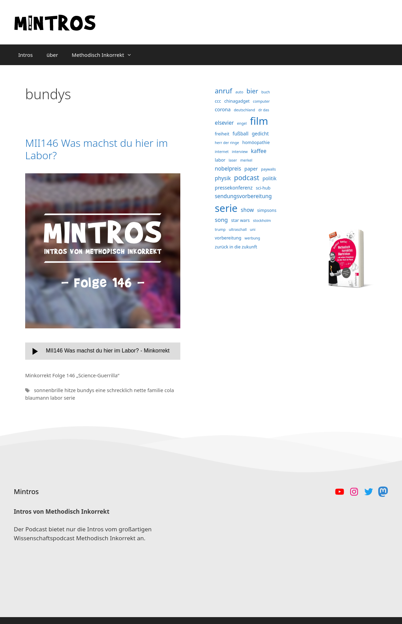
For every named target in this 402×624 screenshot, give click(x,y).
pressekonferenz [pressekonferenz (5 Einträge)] (234, 187)
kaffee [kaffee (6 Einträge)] (259, 151)
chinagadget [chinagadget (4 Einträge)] (237, 101)
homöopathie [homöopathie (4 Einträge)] (256, 142)
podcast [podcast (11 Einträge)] (246, 177)
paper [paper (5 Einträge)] (251, 168)
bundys (86, 390)
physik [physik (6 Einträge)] (223, 178)
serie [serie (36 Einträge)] (226, 208)
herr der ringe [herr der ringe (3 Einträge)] (227, 142)
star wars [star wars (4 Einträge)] (240, 220)
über (52, 54)
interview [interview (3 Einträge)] (240, 151)
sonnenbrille (49, 390)
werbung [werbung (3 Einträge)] (252, 238)
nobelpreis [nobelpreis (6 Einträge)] (228, 168)
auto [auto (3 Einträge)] (239, 92)
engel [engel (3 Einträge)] (242, 123)
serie (69, 398)
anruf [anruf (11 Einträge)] (223, 90)
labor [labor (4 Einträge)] (220, 160)
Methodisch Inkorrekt (105, 54)
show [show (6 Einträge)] (247, 210)
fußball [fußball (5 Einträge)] (241, 133)
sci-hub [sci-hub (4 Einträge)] (263, 188)
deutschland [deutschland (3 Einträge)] (244, 110)
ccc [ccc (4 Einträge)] (218, 101)
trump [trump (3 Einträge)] (220, 229)
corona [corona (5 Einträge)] (223, 109)
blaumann (37, 398)
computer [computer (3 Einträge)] (261, 101)
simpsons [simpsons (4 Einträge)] (267, 210)
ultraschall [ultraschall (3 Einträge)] (238, 229)
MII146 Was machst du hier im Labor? (96, 149)
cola (169, 390)
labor (57, 398)
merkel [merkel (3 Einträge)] (246, 160)
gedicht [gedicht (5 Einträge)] (260, 133)
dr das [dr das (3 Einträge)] (263, 110)
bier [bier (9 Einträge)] (252, 91)
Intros (25, 54)
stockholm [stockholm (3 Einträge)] (262, 220)
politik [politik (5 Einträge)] (269, 178)
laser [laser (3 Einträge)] (233, 160)
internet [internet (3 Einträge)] (222, 151)
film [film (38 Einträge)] (259, 121)
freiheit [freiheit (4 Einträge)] (222, 134)
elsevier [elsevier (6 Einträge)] (224, 122)
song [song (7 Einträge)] (221, 220)
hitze (70, 390)
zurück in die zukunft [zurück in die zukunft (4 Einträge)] (236, 247)
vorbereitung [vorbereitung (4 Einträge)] (228, 238)
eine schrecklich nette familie (130, 390)
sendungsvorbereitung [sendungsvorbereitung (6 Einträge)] (243, 196)
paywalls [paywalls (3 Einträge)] (268, 169)
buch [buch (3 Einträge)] (265, 92)
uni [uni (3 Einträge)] (252, 229)
